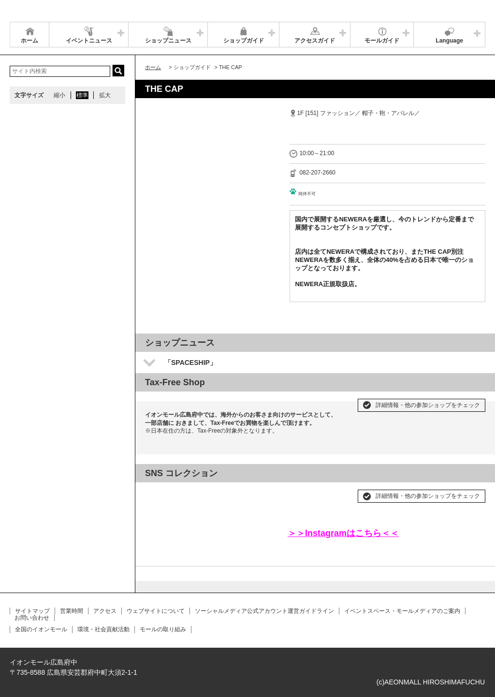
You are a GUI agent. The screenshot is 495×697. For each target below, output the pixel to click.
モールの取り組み (163, 629)
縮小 (59, 95)
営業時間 (71, 611)
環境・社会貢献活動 (103, 629)
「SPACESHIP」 (190, 362)
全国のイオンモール (41, 629)
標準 (82, 95)
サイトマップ (32, 611)
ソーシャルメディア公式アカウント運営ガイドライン (264, 611)
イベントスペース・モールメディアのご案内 (402, 611)
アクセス (104, 611)
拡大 (105, 95)
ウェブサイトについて (156, 611)
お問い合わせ (32, 617)
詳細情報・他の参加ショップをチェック (428, 405)
